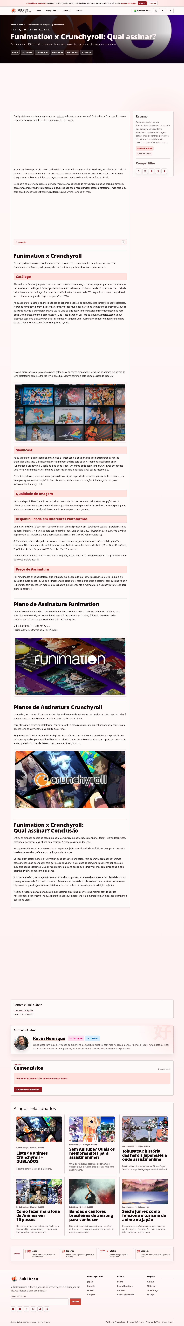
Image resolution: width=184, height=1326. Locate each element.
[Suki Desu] (21, 11)
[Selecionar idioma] (142, 10)
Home (38, 11)
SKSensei (67, 11)
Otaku (90, 1290)
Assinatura (27, 52)
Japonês (91, 1286)
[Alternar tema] (155, 10)
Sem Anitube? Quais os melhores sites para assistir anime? (92, 1153)
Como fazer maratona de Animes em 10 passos (38, 1215)
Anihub (150, 1281)
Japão (90, 1281)
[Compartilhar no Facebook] (151, 171)
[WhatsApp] (46, 1309)
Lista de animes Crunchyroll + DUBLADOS (32, 1157)
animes (60, 116)
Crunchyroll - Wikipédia (23, 1010)
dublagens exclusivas (30, 866)
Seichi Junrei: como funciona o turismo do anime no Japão (144, 1215)
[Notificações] (162, 10)
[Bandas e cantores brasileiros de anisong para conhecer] (92, 1191)
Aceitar (142, 3)
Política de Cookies (128, 3)
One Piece (63, 314)
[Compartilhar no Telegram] (164, 171)
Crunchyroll (57, 52)
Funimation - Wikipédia (23, 1014)
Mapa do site (168, 1322)
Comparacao (42, 52)
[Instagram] (33, 1309)
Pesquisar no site (18, 1296)
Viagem (91, 1294)
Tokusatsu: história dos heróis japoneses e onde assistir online (144, 1155)
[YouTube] (13, 1309)
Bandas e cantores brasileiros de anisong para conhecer (91, 1215)
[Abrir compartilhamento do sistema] (138, 171)
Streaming (86, 52)
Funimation (72, 52)
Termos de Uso (153, 1322)
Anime (22, 24)
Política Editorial (125, 1294)
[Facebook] (19, 1309)
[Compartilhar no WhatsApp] (157, 171)
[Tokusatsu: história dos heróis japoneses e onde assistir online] (145, 1129)
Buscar (75, 1301)
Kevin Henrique (17, 30)
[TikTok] (40, 1309)
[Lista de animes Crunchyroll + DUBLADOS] (39, 1129)
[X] (26, 1309)
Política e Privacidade (115, 1322)
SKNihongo (152, 1290)
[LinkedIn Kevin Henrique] (92, 1038)
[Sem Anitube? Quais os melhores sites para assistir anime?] (92, 1129)
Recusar (152, 3)
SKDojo (79, 11)
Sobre (120, 1281)
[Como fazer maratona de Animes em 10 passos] (39, 1191)
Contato (121, 1290)
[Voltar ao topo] (171, 10)
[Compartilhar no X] (145, 171)
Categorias (51, 11)
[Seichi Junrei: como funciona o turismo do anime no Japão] (145, 1191)
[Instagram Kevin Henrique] (76, 1038)
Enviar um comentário (27, 1089)
